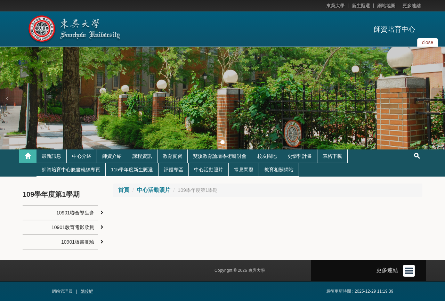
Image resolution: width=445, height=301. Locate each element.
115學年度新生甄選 (132, 169)
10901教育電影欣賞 (72, 227)
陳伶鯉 (87, 291)
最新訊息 (51, 156)
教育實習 (172, 156)
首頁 (123, 190)
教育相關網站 (278, 169)
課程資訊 (142, 156)
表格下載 (332, 156)
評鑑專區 (173, 169)
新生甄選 (361, 5)
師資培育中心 (394, 29)
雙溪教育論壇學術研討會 (219, 156)
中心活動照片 (208, 169)
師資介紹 (112, 156)
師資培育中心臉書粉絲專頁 (71, 169)
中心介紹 (81, 156)
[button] (7, 98)
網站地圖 (386, 5)
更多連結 (412, 5)
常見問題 (243, 169)
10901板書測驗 (77, 242)
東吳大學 (335, 5)
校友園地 (267, 156)
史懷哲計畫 (300, 156)
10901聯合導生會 (75, 212)
